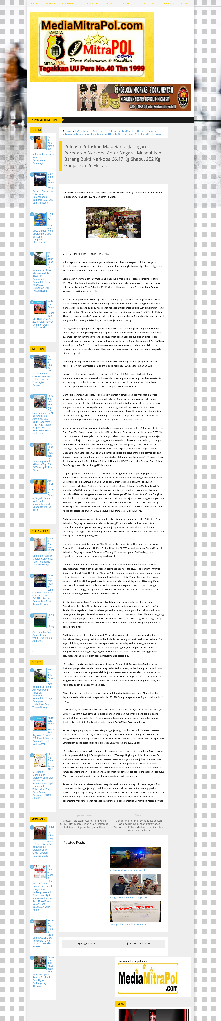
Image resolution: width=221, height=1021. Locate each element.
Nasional (30, 3)
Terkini (14, 299)
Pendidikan (148, 3)
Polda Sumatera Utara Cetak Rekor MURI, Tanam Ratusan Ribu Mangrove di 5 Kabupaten (192, 468)
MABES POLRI (70, 3)
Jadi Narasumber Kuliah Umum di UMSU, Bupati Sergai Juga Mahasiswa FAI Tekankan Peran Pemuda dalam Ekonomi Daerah (194, 851)
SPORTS (180, 3)
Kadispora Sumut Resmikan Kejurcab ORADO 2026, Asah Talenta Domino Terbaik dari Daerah (194, 793)
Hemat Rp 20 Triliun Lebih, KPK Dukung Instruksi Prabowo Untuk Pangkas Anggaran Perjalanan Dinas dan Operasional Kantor (193, 682)
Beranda (14, 3)
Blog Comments (75, 879)
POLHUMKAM (49, 3)
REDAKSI (195, 3)
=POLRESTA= (107, 3)
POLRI (81, 129)
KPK (133, 3)
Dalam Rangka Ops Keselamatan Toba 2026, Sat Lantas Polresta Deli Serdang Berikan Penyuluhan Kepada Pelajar (194, 899)
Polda (72, 129)
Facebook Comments (129, 879)
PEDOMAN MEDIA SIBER (28, 1013)
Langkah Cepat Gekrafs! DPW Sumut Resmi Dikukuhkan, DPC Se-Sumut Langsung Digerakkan (192, 745)
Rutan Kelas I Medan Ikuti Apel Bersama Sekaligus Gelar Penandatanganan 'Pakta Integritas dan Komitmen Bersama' (192, 660)
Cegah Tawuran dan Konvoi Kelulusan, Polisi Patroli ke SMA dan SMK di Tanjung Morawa (194, 830)
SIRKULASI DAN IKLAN (28, 1006)
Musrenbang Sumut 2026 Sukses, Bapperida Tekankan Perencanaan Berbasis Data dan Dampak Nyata (194, 722)
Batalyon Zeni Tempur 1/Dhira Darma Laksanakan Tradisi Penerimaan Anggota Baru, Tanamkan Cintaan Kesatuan (184, 488)
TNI (122, 3)
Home (55, 129)
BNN (63, 129)
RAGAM (165, 3)
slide (89, 129)
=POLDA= (89, 3)
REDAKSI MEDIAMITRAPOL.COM (33, 1000)
